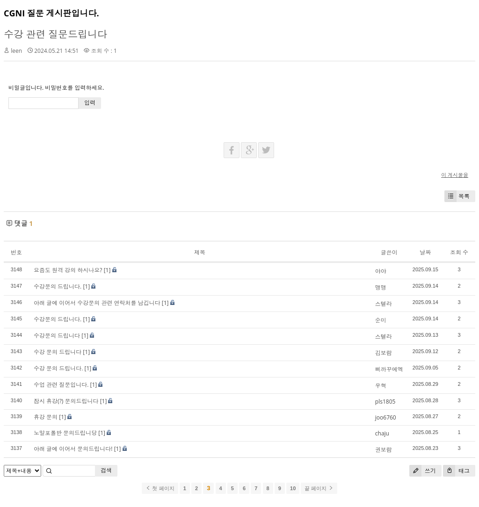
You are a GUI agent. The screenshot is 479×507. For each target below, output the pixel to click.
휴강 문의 (46, 417)
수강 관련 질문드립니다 (55, 34)
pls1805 (385, 402)
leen (16, 51)
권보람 (383, 450)
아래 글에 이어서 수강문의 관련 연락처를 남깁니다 (97, 303)
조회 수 (459, 252)
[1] (107, 270)
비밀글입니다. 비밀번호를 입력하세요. (56, 88)
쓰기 (422, 471)
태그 (456, 471)
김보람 (383, 353)
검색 (106, 470)
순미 (380, 320)
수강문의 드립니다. (57, 286)
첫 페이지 (159, 488)
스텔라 (383, 304)
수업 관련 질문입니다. (61, 385)
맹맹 (380, 287)
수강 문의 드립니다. (58, 368)
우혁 (380, 386)
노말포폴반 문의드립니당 (65, 433)
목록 (457, 196)
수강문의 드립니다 (57, 336)
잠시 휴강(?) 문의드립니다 (66, 401)
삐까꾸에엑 (389, 369)
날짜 (425, 252)
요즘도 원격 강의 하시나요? (68, 270)
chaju (382, 433)
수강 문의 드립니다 (57, 352)
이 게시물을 (454, 174)
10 (293, 488)
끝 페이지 (319, 488)
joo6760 (385, 417)
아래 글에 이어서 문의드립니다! (73, 449)
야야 (380, 271)
